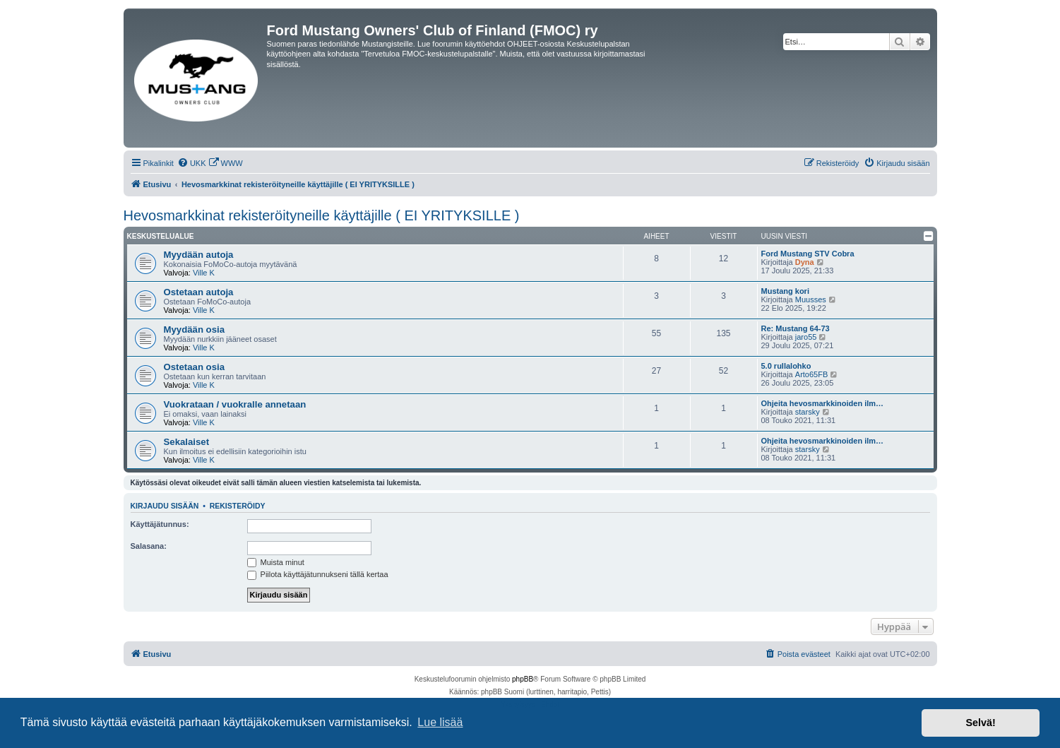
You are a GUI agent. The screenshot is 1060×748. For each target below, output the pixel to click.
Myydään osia (194, 329)
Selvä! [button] (980, 722)
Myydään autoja (199, 254)
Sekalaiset (187, 442)
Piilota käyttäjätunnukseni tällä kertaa (317, 574)
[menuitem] (191, 163)
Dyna (804, 262)
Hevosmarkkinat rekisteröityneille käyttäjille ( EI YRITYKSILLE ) (322, 215)
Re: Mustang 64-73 (795, 328)
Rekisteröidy (238, 505)
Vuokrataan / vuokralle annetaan (235, 404)
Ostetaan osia (194, 367)
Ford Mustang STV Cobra (807, 253)
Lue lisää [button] (440, 722)
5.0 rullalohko (786, 366)
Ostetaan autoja (199, 292)
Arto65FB (811, 374)
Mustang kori (785, 291)
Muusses (810, 299)
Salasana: (149, 546)
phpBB (522, 679)
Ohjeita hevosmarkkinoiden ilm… (822, 403)
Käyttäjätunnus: (160, 524)
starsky (807, 412)
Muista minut (275, 562)
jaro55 (806, 337)
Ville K (204, 272)
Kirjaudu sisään (165, 505)
